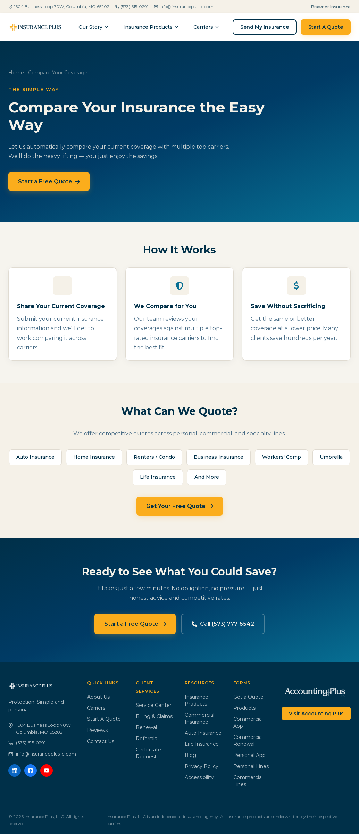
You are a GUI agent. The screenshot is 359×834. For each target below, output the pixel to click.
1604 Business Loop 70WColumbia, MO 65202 (39, 728)
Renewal (146, 727)
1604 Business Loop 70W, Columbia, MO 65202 (58, 6)
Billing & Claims (154, 716)
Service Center (154, 705)
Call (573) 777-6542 (223, 623)
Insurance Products (151, 27)
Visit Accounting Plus (316, 713)
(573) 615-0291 (131, 6)
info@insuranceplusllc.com (184, 6)
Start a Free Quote (49, 181)
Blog (190, 755)
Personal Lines (251, 766)
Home (16, 72)
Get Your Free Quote (179, 506)
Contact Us (100, 741)
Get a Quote (248, 697)
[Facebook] (30, 770)
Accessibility (199, 777)
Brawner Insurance (331, 6)
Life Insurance (202, 744)
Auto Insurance (203, 733)
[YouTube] (46, 770)
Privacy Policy (201, 766)
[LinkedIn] (14, 770)
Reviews (97, 730)
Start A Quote (325, 27)
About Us (98, 697)
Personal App (249, 755)
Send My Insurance (264, 27)
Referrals (146, 738)
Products (244, 708)
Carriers (96, 708)
